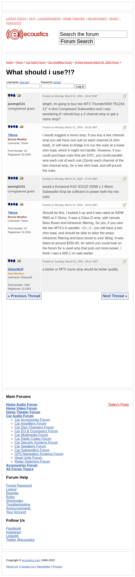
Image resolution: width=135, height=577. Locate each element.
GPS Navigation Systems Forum (39, 454)
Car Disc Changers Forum (34, 427)
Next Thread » (115, 296)
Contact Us (27, 566)
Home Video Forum (21, 408)
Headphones (97, 18)
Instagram (13, 532)
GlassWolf (15, 269)
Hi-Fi (32, 18)
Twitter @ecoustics (20, 540)
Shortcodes (14, 501)
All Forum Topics (19, 469)
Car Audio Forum (20, 416)
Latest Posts (16, 18)
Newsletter (43, 566)
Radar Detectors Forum (32, 461)
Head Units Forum (28, 457)
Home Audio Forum (21, 404)
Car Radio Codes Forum (33, 439)
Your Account (16, 512)
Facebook (13, 528)
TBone (13, 135)
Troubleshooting (18, 504)
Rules (10, 497)
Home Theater (74, 18)
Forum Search (77, 41)
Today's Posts (118, 404)
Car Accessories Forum (32, 420)
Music (114, 18)
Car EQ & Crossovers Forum (36, 431)
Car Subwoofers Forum (32, 450)
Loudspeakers (49, 18)
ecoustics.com (31, 560)
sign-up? (24, 82)
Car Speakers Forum (30, 446)
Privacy (57, 566)
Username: (23, 84)
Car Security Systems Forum (36, 442)
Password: (57, 84)
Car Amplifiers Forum (30, 423)
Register (12, 493)
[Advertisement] (67, 347)
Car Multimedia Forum (31, 435)
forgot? (57, 82)
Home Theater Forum (23, 412)
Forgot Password (19, 485)
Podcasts (13, 23)
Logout (11, 489)
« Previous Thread (24, 296)
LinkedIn (12, 536)
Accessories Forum (22, 465)
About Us (12, 566)
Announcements (18, 508)
